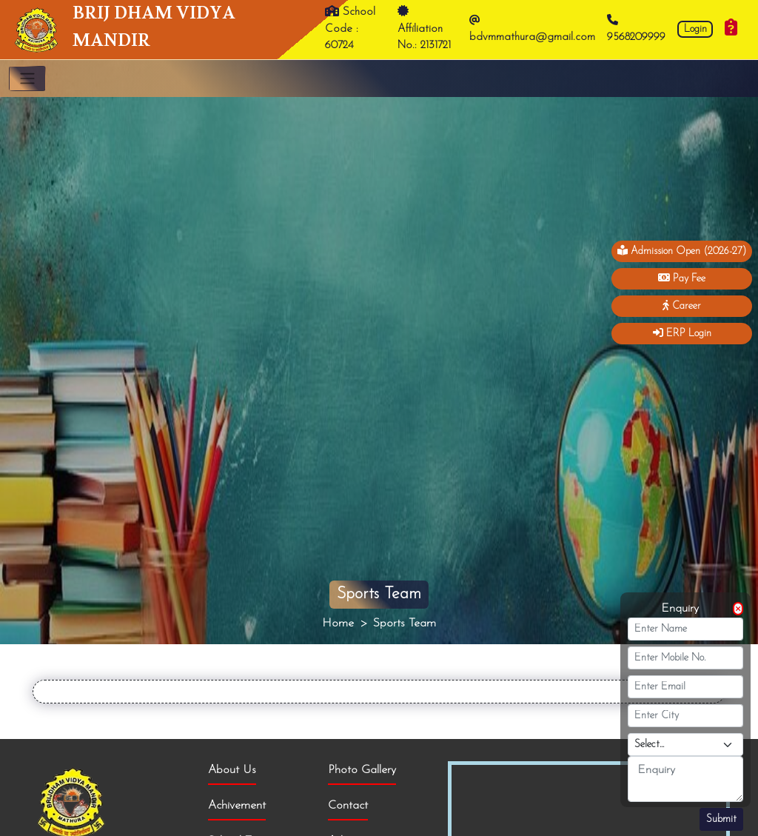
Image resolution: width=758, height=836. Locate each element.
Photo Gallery (362, 770)
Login (695, 29)
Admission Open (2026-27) (681, 251)
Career (682, 306)
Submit (721, 819)
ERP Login (682, 333)
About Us (232, 770)
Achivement (237, 806)
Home (338, 623)
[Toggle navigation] (27, 78)
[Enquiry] (731, 29)
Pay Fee (681, 278)
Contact (348, 806)
